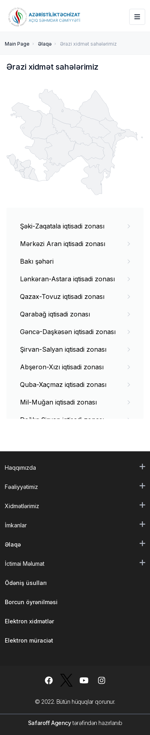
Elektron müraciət (29, 640)
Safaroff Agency (49, 722)
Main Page (17, 44)
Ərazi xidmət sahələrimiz (88, 44)
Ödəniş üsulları (26, 582)
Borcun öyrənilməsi (31, 602)
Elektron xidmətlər (29, 621)
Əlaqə (45, 44)
